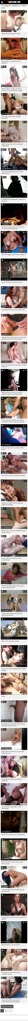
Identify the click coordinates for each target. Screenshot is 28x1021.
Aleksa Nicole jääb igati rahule (10, 33)
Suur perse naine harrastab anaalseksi (13, 475)
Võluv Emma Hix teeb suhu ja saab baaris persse (12, 863)
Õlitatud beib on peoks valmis (10, 945)
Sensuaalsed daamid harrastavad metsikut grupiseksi (11, 614)
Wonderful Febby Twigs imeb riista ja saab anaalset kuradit (12, 586)
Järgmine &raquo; (7, 1006)
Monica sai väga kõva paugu (10, 641)
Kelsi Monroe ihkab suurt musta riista (13, 310)
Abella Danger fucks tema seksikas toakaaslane (12, 145)
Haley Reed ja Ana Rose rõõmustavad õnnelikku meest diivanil (13, 724)
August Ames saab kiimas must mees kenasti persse (12, 752)
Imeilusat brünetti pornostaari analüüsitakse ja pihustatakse (10, 1001)
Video (3, 696)
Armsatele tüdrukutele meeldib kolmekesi (11, 117)
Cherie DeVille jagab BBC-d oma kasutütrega (11, 807)
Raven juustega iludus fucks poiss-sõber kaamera (13, 366)
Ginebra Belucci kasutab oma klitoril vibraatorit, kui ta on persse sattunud (12, 421)
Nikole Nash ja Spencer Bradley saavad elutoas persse (13, 531)
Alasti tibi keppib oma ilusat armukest (13, 254)
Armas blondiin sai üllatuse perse (11, 282)
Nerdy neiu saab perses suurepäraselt (13, 834)
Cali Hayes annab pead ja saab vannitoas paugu (10, 973)
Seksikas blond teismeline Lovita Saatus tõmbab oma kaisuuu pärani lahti (13, 338)
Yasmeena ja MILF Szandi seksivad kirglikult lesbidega (12, 504)
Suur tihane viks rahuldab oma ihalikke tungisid (13, 669)
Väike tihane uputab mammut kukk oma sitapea (13, 918)
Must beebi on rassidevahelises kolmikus (11, 62)
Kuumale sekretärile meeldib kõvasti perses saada (12, 890)
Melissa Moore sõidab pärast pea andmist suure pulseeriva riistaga (11, 89)
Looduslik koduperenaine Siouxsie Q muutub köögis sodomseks (12, 227)
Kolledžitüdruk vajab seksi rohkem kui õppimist (13, 200)
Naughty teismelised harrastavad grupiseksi (11, 780)
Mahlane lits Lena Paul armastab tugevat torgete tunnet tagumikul (11, 393)
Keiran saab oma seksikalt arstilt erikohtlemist (11, 559)
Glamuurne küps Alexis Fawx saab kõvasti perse (12, 172)
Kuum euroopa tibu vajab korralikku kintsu (12, 448)
